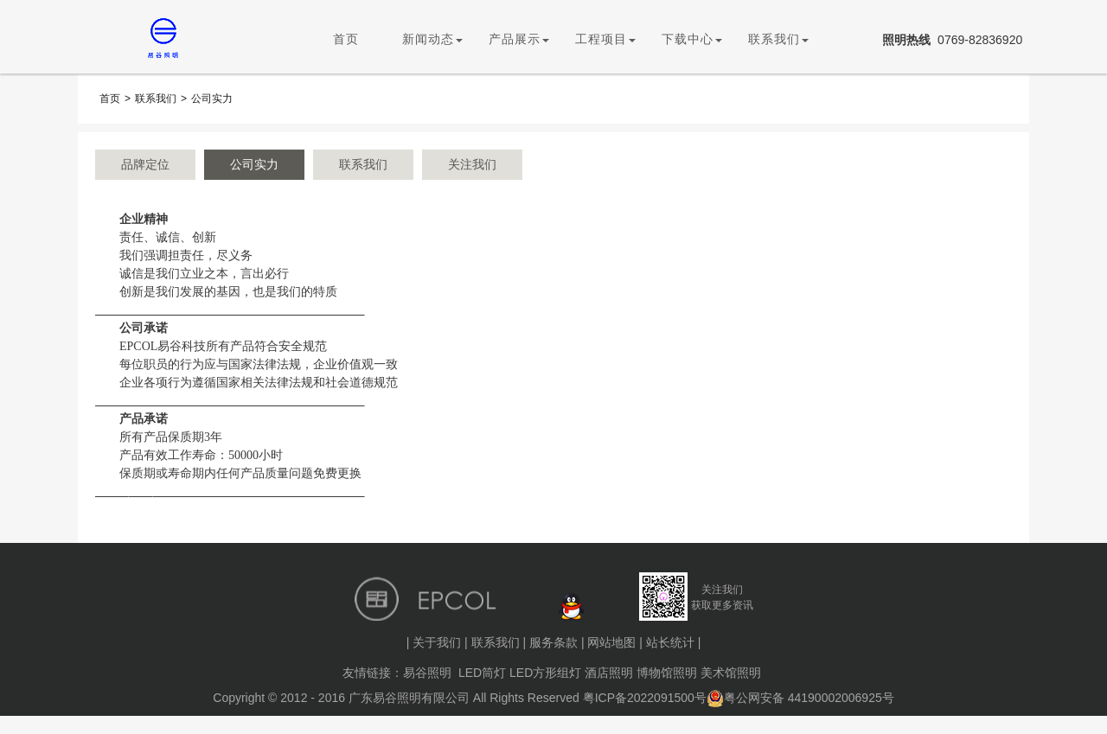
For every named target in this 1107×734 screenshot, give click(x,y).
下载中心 (692, 39)
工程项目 (605, 39)
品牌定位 (145, 164)
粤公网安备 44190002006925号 (800, 698)
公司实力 (212, 99)
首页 (346, 39)
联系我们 (778, 39)
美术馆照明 (731, 673)
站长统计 (670, 642)
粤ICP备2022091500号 (645, 698)
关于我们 (437, 642)
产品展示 (519, 39)
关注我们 (472, 164)
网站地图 (611, 642)
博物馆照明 (667, 673)
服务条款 (553, 642)
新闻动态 (432, 39)
